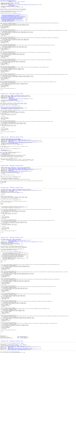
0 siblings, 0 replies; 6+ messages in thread (9, 228)
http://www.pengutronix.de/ (23, 402)
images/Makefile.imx (4, 179)
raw (5, 112)
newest (22, 409)
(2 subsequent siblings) (12, 118)
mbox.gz (17, 411)
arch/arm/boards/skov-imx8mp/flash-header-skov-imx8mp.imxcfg (12, 22)
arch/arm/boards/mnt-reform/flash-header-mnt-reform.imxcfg (12, 128)
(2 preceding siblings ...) (13, 287)
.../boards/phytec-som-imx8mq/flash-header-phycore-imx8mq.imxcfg (13, 19)
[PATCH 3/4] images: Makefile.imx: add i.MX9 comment (18, 117)
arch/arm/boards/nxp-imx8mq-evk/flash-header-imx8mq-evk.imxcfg (12, 129)
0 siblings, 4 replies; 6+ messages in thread (9, 7)
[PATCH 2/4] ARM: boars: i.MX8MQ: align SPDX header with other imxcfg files (22, 5)
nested (13, 112)
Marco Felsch (10, 415)
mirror (20, 1)
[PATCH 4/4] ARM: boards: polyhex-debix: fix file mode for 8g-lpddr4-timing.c (22, 169)
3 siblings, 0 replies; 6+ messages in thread (9, 171)
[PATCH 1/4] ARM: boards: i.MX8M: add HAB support (17, 115)
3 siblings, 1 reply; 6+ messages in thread (9, 119)
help (14, 1)
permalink (3, 112)
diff (1, 27)
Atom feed (24, 1)
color (17, 1)
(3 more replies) (11, 6)
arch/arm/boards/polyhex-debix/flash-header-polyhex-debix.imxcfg (13, 20)
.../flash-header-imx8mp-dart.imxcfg (7, 23)
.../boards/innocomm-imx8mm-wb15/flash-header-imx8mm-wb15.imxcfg (13, 17)
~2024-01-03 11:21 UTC (16, 409)
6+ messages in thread (19, 112)
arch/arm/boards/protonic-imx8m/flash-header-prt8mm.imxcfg (12, 21)
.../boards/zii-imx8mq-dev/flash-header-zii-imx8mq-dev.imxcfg (12, 24)
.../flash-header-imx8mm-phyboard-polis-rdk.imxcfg (10, 18)
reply (7, 112)
